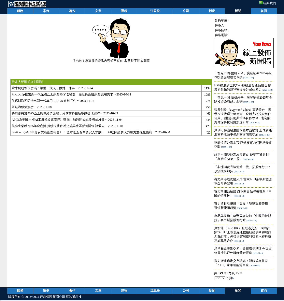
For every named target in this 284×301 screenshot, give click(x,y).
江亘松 (155, 11)
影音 (212, 11)
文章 (98, 11)
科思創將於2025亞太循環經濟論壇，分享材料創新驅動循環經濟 (56, 113)
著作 (72, 11)
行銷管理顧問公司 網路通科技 (61, 296)
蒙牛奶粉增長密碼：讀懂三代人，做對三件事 (43, 88)
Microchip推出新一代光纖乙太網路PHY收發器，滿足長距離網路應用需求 (62, 94)
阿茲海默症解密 (23, 107)
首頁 (264, 11)
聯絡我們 (267, 3)
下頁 (230, 278)
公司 (186, 11)
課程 (124, 11)
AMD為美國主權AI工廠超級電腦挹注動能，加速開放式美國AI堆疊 (58, 119)
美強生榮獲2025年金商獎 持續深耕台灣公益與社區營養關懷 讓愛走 (58, 126)
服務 (20, 11)
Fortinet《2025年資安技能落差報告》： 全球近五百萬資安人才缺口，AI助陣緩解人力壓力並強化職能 (82, 132)
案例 (46, 11)
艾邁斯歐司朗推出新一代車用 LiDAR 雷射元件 (44, 100)
